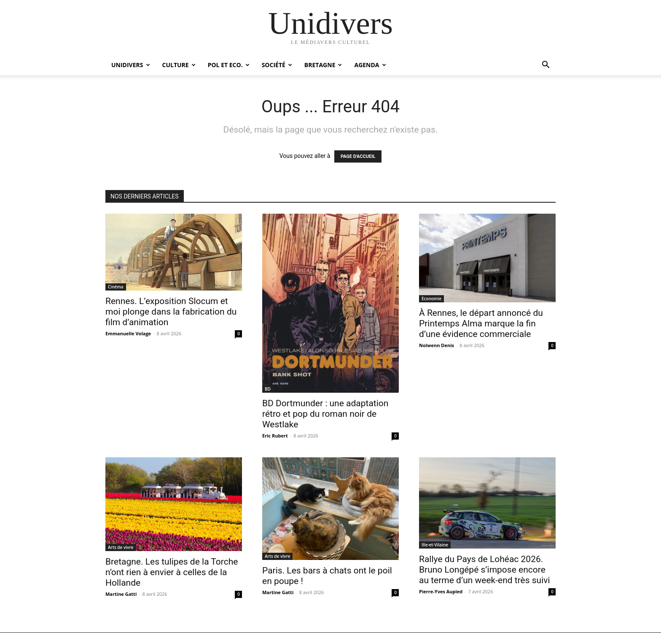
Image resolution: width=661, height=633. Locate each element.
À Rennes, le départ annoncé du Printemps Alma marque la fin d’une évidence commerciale (481, 323)
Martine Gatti (121, 594)
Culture (179, 65)
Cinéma (116, 287)
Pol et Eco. (229, 65)
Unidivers (130, 65)
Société (277, 65)
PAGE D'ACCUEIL (358, 156)
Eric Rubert (275, 435)
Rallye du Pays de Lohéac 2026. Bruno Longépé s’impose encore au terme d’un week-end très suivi (484, 569)
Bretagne (323, 65)
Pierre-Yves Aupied (440, 591)
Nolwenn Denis (436, 345)
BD (268, 389)
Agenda (370, 65)
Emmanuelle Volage (128, 333)
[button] (545, 66)
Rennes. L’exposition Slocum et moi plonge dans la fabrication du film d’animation (170, 311)
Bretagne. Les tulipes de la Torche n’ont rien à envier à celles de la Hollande (171, 572)
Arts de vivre (120, 547)
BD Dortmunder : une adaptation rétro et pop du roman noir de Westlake (325, 413)
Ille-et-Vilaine (435, 545)
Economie (431, 299)
